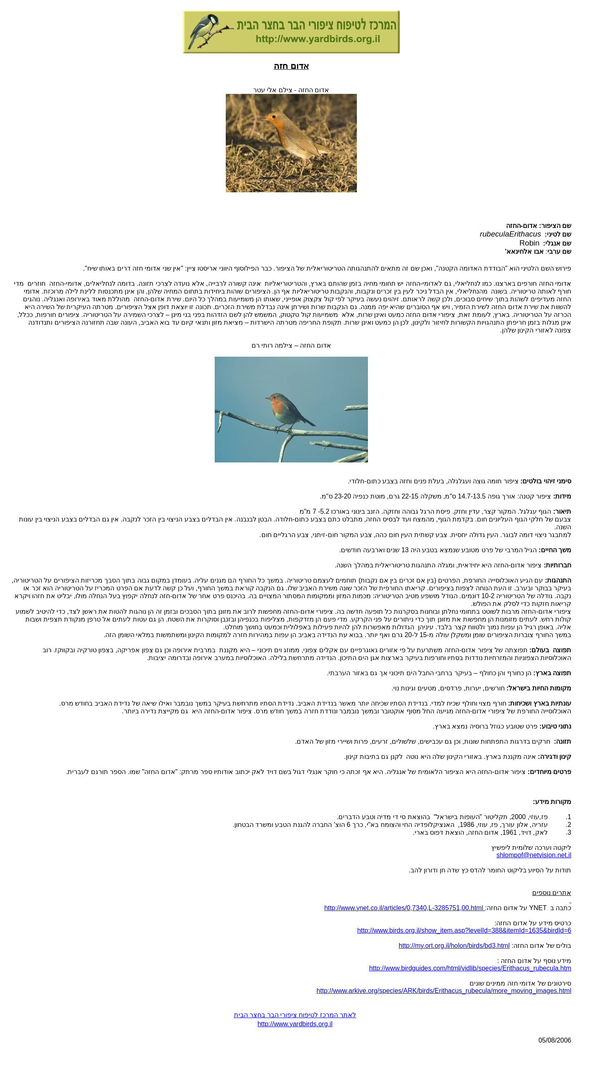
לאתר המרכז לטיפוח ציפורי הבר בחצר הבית (295, 1014)
